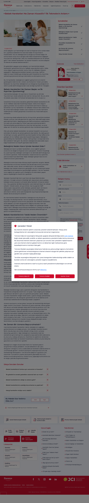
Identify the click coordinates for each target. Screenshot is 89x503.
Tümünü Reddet (44, 276)
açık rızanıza (68, 236)
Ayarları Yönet (65, 276)
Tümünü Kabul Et (23, 276)
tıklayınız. (43, 270)
